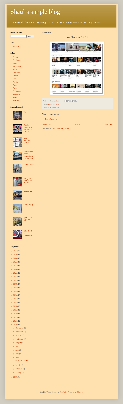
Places (15, 85)
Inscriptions (17, 66)
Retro (50, 104)
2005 (15, 377)
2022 (15, 266)
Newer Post (47, 124)
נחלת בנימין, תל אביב (28, 219)
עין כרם (28, 191)
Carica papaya (29, 205)
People (15, 82)
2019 (15, 277)
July (17, 346)
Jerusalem (16, 73)
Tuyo (25, 112)
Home (77, 124)
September (19, 339)
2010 (15, 310)
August (18, 343)
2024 (15, 258)
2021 (15, 269)
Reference (16, 94)
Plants (15, 88)
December (19, 328)
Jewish (15, 76)
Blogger (80, 392)
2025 (15, 255)
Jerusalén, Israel (55, 107)
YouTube (56, 104)
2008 (15, 317)
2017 (15, 284)
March (18, 365)
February (19, 369)
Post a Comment (51, 119)
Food (15, 63)
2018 (15, 280)
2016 (15, 288)
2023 (15, 262)
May (17, 354)
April (17, 357)
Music (15, 79)
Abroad (15, 57)
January (18, 372)
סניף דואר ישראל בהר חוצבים (28, 180)
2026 (15, 251)
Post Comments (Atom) (60, 129)
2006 (15, 325)
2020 (15, 273)
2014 (15, 295)
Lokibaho (63, 392)
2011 (15, 306)
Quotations (17, 91)
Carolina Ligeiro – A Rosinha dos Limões (28, 128)
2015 (15, 292)
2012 (15, 303)
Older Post (108, 124)
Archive (16, 47)
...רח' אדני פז (29, 165)
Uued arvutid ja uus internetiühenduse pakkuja (28, 155)
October (18, 335)
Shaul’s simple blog (35, 11)
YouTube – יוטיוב (21, 360)
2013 (15, 299)
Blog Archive (14, 247)
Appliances (17, 60)
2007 (15, 321)
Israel (15, 70)
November (19, 332)
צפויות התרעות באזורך (27, 140)
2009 (15, 314)
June (17, 350)
